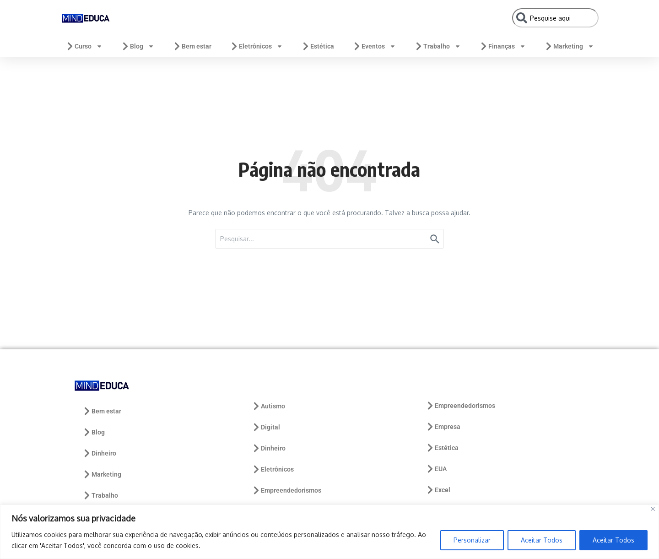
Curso (84, 46)
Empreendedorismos (286, 490)
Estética (317, 46)
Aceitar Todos (541, 540)
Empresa (443, 426)
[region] (329, 532)
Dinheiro (99, 453)
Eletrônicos (256, 46)
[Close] (653, 509)
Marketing (569, 46)
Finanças (502, 46)
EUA (436, 468)
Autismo (268, 406)
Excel (438, 489)
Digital (266, 427)
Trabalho (437, 46)
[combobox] (555, 17)
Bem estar (192, 46)
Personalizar (472, 540)
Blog (137, 46)
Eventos (374, 46)
